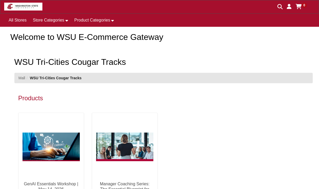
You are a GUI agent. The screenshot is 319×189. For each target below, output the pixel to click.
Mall (22, 78)
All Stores (17, 20)
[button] (289, 7)
